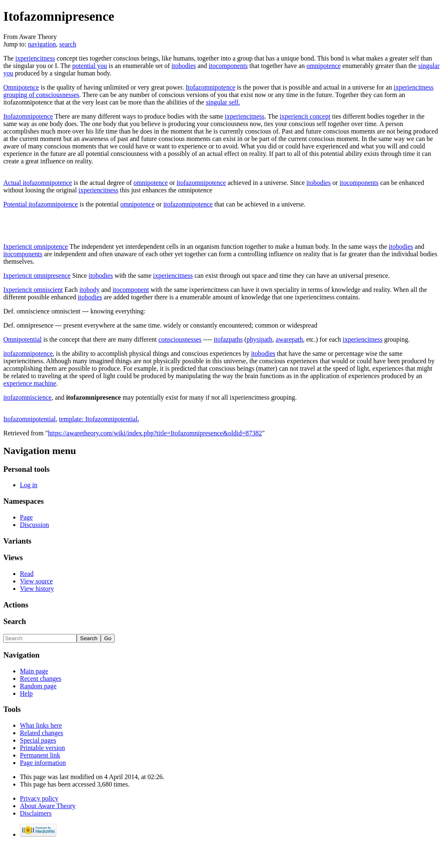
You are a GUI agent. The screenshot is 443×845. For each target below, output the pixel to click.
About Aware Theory (47, 805)
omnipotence (324, 65)
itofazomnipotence (201, 182)
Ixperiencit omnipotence (35, 246)
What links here (41, 725)
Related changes (41, 732)
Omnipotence (21, 87)
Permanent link (40, 755)
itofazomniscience (27, 397)
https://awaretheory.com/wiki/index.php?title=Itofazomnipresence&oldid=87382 (155, 433)
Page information (43, 762)
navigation (42, 44)
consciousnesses (179, 339)
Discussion (34, 524)
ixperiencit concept (305, 116)
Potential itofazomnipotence (40, 204)
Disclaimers (35, 813)
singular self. (223, 102)
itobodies (184, 65)
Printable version (42, 747)
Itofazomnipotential (29, 418)
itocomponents (228, 65)
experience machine (29, 383)
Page (26, 517)
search (67, 44)
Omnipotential (22, 339)
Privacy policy (39, 798)
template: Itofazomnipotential (98, 418)
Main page (34, 671)
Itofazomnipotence (210, 87)
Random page (38, 686)
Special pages (38, 740)
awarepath (289, 339)
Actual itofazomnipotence (37, 182)
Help (26, 693)
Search (14, 621)
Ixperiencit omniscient (33, 289)
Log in (28, 484)
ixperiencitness (35, 58)
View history (37, 588)
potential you (89, 65)
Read (27, 573)
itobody (90, 289)
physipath (259, 339)
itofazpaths (228, 339)
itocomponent (131, 289)
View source (36, 581)
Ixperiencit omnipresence (36, 275)
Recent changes (40, 678)
